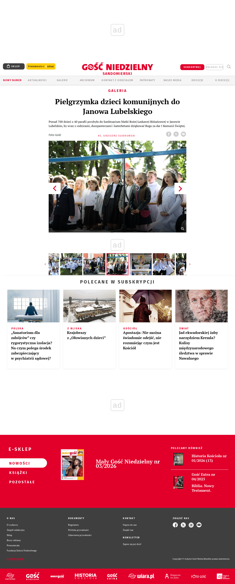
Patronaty (147, 80)
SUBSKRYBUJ (192, 67)
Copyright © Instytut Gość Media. (188, 559)
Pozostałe (17, 482)
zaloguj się (214, 67)
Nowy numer (12, 80)
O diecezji (222, 80)
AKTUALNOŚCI (37, 80)
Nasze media (172, 80)
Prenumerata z (41, 66)
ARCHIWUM (87, 80)
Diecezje (197, 80)
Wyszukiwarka (228, 66)
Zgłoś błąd (15, 559)
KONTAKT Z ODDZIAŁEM (117, 80)
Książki (17, 472)
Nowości (17, 463)
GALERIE (62, 80)
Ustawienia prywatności (80, 535)
